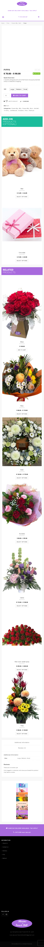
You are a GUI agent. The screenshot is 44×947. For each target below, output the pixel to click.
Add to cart (20, 95)
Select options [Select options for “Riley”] (22, 414)
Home (2, 23)
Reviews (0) (22, 748)
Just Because (13, 110)
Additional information (22, 742)
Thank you (31, 110)
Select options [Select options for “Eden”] (22, 478)
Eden (22, 470)
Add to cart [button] (22, 350)
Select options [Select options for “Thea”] (22, 733)
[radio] (12, 89)
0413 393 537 (22, 16)
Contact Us (5, 847)
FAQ (4, 854)
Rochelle (22, 534)
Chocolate (22, 252)
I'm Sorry (6, 110)
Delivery (5, 850)
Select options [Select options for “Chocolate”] (22, 260)
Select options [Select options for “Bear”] (22, 196)
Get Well (36, 108)
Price (8, 23)
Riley (22, 406)
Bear (22, 188)
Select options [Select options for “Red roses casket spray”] (22, 669)
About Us (5, 843)
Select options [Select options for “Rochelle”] (22, 542)
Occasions (21, 110)
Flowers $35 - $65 (16, 108)
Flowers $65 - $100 (16, 23)
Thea (22, 725)
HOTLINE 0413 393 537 (23, 832)
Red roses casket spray (22, 661)
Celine (22, 597)
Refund (5, 858)
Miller (22, 342)
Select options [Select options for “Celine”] (22, 605)
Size (5, 89)
